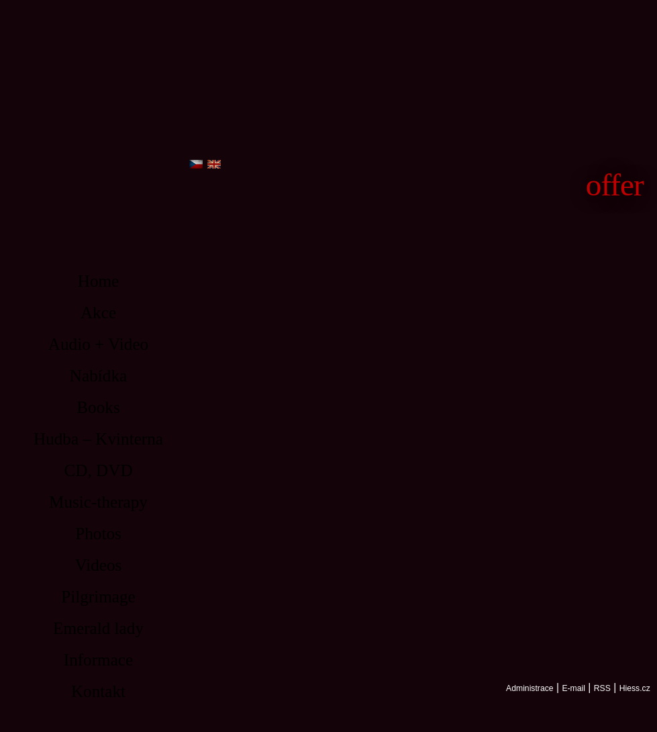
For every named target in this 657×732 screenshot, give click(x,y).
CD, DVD (98, 470)
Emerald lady (98, 628)
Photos (98, 533)
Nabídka (98, 376)
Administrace (529, 688)
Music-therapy (98, 502)
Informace (98, 660)
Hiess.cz (634, 688)
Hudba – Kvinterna (98, 439)
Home (98, 281)
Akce (98, 313)
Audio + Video (98, 344)
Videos (98, 565)
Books (98, 407)
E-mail (573, 688)
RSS (602, 688)
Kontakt (98, 691)
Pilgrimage (98, 597)
